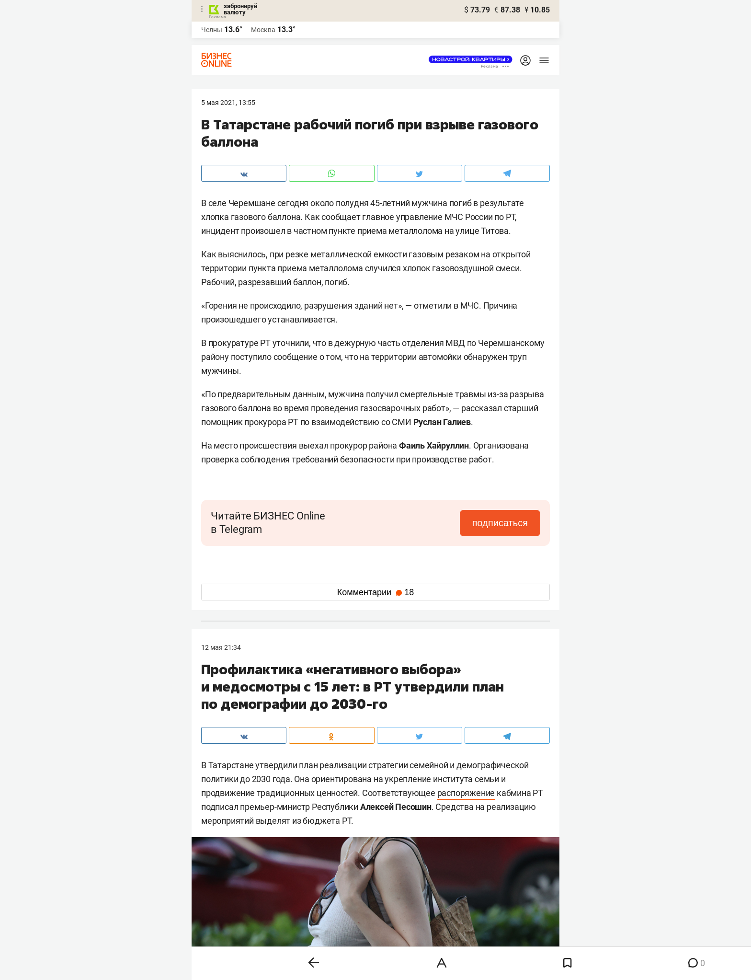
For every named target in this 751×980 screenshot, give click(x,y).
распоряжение (466, 793)
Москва (263, 30)
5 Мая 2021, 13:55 (228, 102)
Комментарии (375, 592)
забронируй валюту (240, 9)
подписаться (500, 523)
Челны (211, 30)
